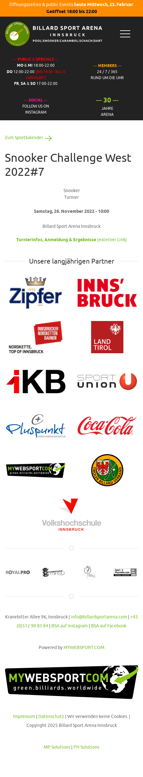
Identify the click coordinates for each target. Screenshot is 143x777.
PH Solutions (86, 747)
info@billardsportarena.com (99, 616)
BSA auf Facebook (108, 625)
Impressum (24, 716)
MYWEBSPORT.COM (84, 647)
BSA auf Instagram (69, 625)
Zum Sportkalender (29, 137)
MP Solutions (57, 747)
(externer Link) (71, 239)
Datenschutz (51, 716)
